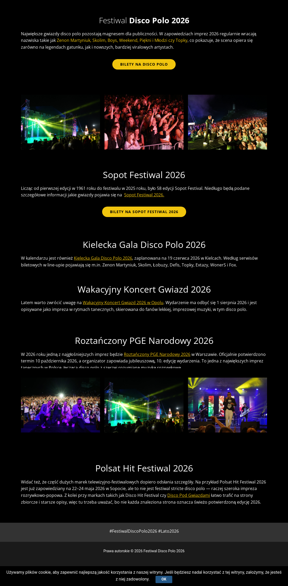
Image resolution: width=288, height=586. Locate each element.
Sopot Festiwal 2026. (144, 195)
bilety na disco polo (144, 64)
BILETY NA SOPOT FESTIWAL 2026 (144, 211)
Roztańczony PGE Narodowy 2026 (157, 354)
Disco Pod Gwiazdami (188, 495)
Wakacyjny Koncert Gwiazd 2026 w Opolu (123, 302)
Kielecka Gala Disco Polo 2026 (103, 258)
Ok (164, 579)
